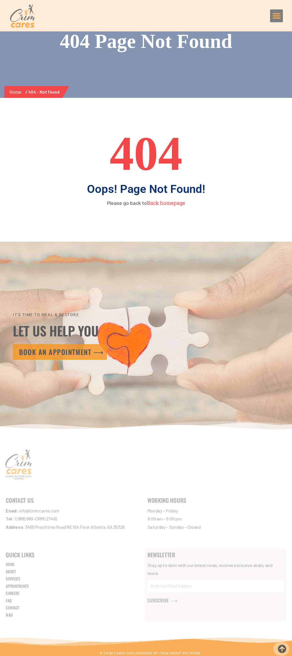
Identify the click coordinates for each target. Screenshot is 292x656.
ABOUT (11, 571)
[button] (276, 15)
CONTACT (12, 608)
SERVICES (13, 579)
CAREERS (12, 593)
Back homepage (166, 202)
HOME (10, 564)
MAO (9, 615)
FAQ (8, 600)
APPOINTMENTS (17, 586)
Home (16, 92)
